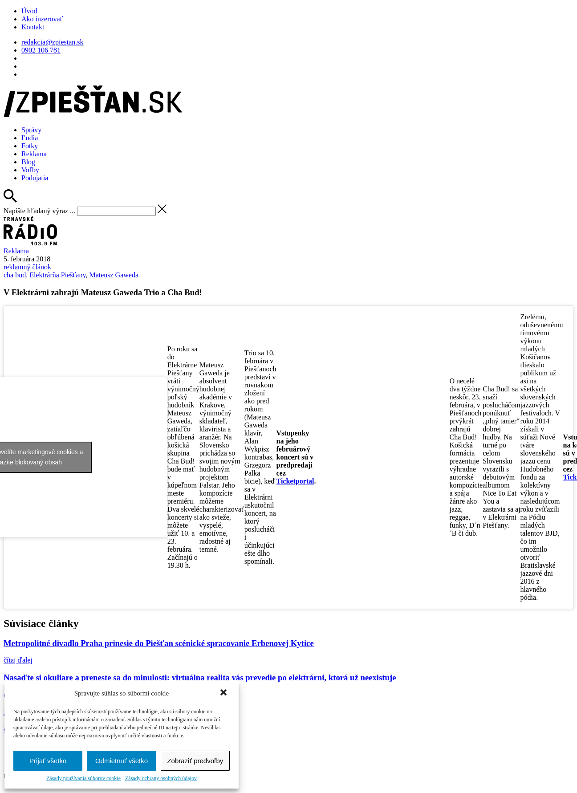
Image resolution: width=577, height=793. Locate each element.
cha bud (15, 275)
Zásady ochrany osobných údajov (161, 778)
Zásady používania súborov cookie (83, 778)
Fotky (29, 146)
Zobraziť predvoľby (195, 761)
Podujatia (34, 178)
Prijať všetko (47, 761)
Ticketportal (295, 481)
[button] (224, 693)
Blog (28, 162)
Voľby (30, 170)
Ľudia (29, 138)
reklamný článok (27, 267)
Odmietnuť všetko (121, 761)
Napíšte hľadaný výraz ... (39, 211)
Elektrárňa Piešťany (57, 275)
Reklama (34, 154)
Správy (31, 130)
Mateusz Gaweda (113, 275)
